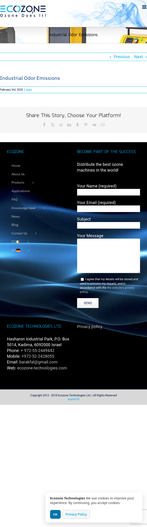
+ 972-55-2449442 (37, 350)
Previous (122, 56)
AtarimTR (73, 399)
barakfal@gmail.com (38, 362)
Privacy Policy (76, 514)
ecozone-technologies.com (42, 368)
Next (138, 56)
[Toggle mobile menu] (144, 7)
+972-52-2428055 (37, 356)
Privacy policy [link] (89, 326)
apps (29, 89)
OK (55, 514)
